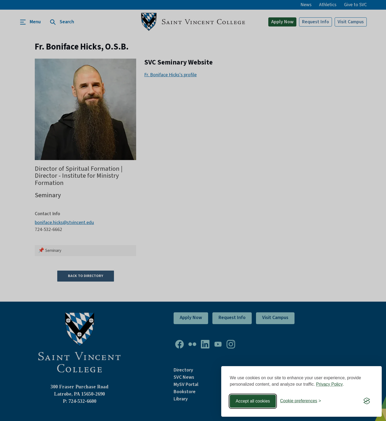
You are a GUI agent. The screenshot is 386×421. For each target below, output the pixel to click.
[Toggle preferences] (300, 401)
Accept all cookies (253, 401)
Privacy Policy (329, 384)
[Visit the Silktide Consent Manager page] (366, 401)
